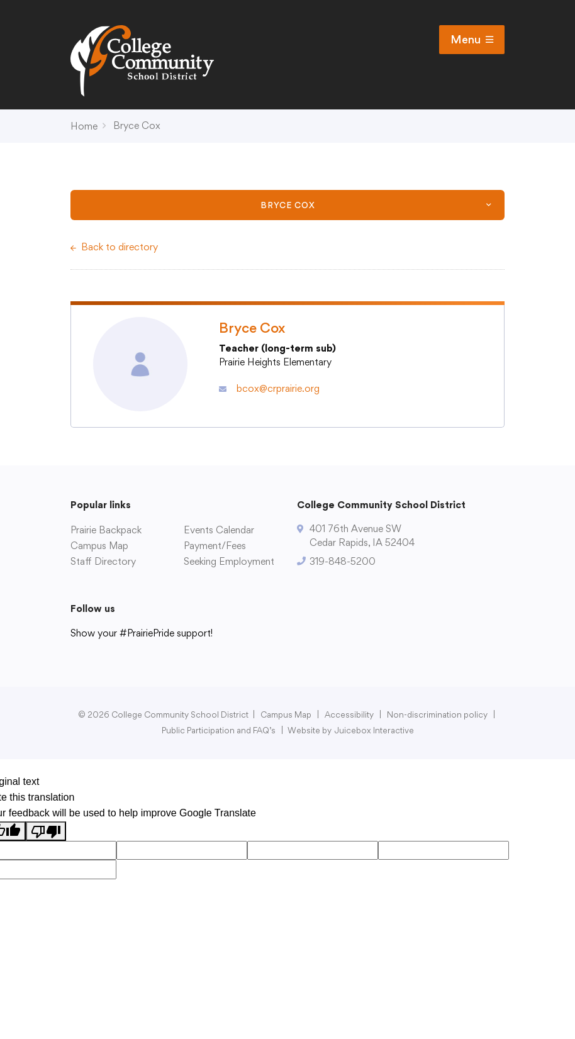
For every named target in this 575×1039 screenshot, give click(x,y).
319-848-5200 (343, 561)
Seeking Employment (229, 561)
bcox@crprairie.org (278, 388)
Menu (472, 39)
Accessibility (349, 714)
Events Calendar (219, 530)
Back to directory (119, 247)
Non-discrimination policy (437, 714)
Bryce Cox (136, 125)
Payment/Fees (215, 546)
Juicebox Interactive (374, 730)
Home (84, 126)
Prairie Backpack (106, 530)
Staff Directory (103, 561)
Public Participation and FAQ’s (219, 730)
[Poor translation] (46, 831)
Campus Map (99, 546)
